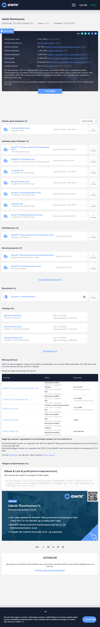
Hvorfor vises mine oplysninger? (50, 570)
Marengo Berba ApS (45, 43)
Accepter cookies (90, 619)
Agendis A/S (17, 203)
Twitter (95, 33)
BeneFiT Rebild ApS (55, 50)
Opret (93, 5)
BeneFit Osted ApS (20, 181)
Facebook (92, 33)
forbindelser (13, 455)
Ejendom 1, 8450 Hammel (23, 296)
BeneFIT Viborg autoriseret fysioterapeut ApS (63, 47)
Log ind (83, 5)
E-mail (85, 33)
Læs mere (50, 91)
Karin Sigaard (49, 455)
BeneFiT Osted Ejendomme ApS (26, 192)
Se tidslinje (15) (50, 351)
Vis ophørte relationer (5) (50, 279)
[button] (74, 5)
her (23, 622)
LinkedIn (89, 33)
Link (82, 33)
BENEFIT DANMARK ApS (23, 159)
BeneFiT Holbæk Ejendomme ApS (26, 215)
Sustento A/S (17, 170)
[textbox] (50, 483)
